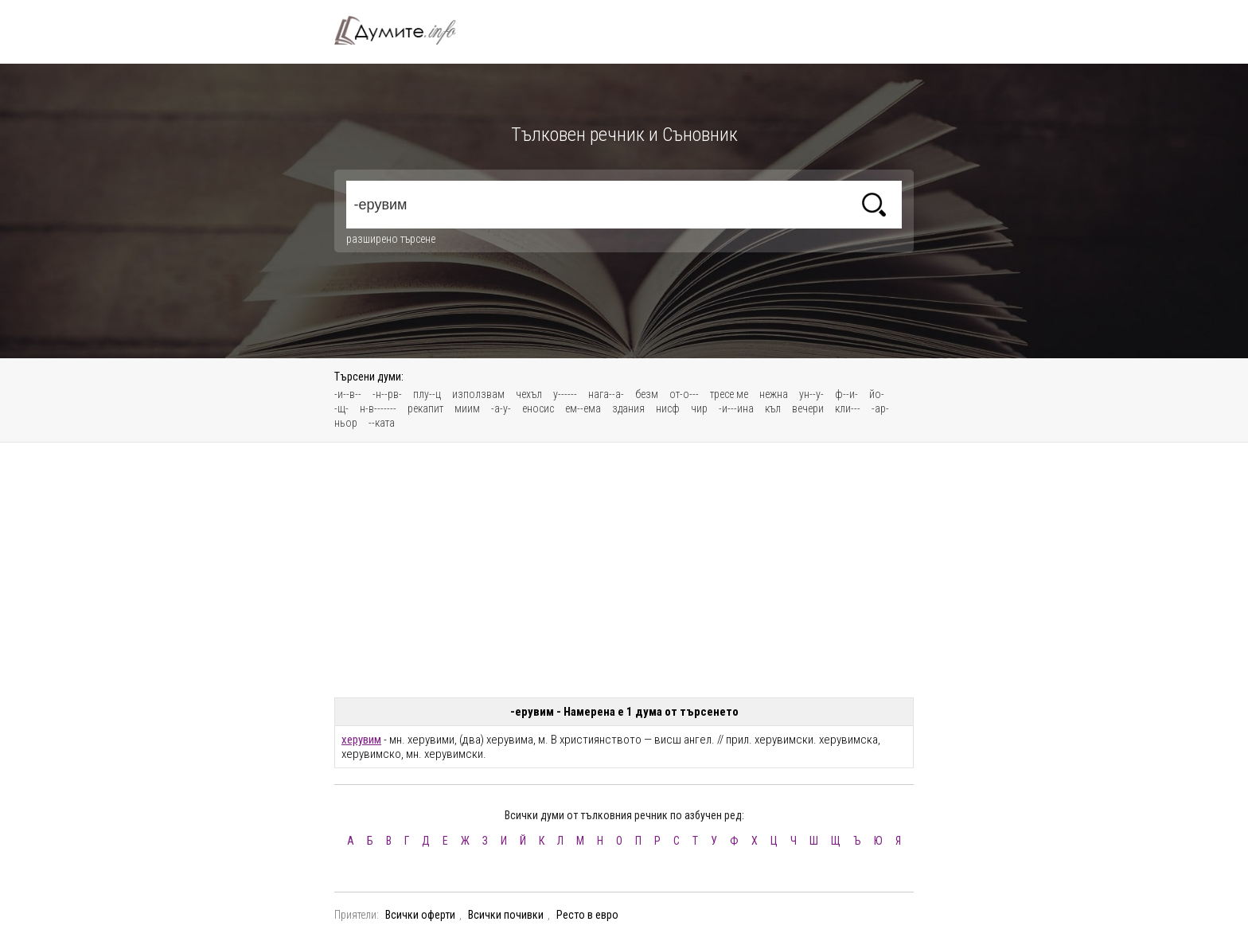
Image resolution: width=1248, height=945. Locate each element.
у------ (565, 394)
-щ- (341, 408)
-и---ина (736, 408)
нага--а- (606, 394)
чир (699, 408)
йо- (876, 394)
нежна (773, 394)
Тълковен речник (404, 30)
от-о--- (684, 394)
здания (628, 408)
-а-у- (501, 408)
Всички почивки (506, 914)
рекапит (425, 408)
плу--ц (427, 394)
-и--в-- (347, 394)
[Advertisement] (624, 570)
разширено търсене (390, 238)
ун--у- (811, 394)
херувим (361, 739)
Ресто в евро (587, 914)
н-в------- (378, 408)
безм (646, 394)
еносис (538, 408)
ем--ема (583, 408)
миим (467, 408)
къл (773, 408)
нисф (668, 408)
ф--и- (846, 394)
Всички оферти (420, 914)
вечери (808, 408)
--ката (382, 422)
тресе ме (729, 394)
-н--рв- (387, 394)
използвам (478, 394)
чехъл (529, 394)
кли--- (847, 408)
